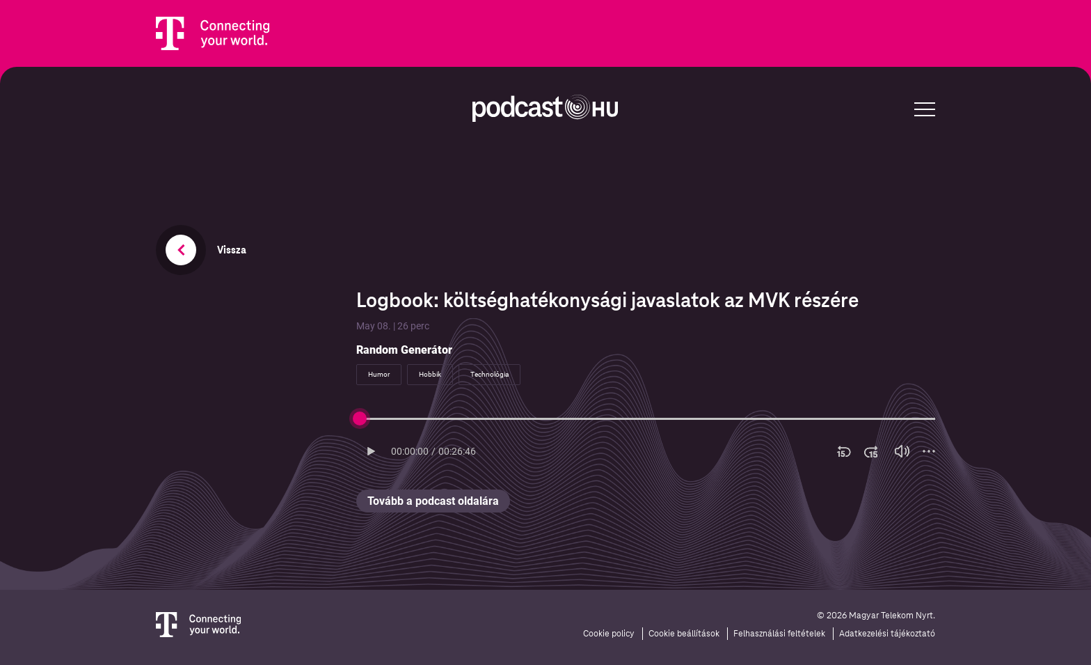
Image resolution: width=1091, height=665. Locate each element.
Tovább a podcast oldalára (433, 501)
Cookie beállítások (683, 633)
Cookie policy (609, 633)
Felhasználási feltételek (779, 633)
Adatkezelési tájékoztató (887, 633)
